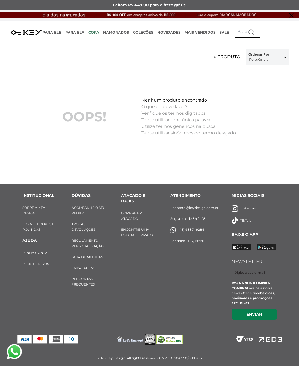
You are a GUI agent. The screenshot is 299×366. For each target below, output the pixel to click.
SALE (224, 32)
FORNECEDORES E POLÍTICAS (38, 227)
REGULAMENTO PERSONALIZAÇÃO (88, 243)
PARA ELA (74, 32)
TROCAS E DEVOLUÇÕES (83, 227)
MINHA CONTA (35, 253)
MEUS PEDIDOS (35, 264)
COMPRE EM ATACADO (131, 216)
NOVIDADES (168, 32)
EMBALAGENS (83, 268)
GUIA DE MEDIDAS (87, 257)
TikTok (241, 220)
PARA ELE (51, 32)
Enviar (254, 314)
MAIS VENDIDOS (200, 32)
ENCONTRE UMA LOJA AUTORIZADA (137, 232)
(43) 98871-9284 (187, 230)
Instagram (244, 208)
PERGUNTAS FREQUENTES (83, 281)
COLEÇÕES (143, 32)
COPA (93, 32)
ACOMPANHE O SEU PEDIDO (89, 210)
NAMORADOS (116, 32)
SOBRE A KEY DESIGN (33, 210)
